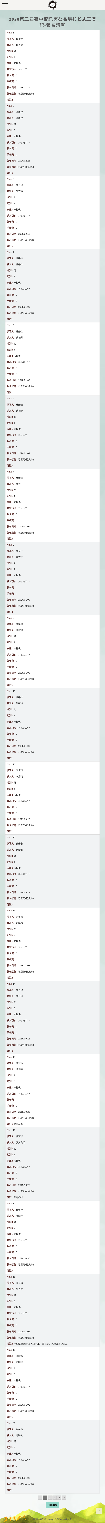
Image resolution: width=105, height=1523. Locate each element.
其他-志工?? (24, 69)
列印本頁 (52, 1505)
